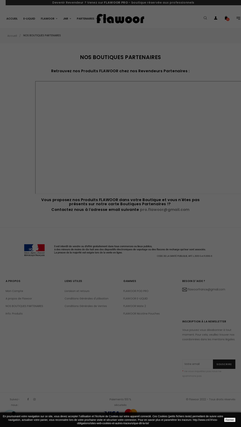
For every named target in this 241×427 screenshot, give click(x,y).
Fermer (230, 419)
